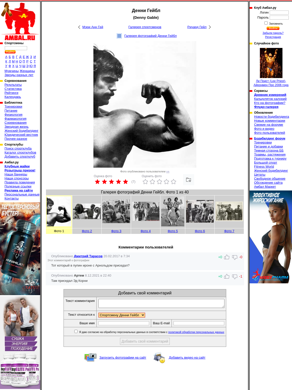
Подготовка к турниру (270, 158)
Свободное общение (269, 178)
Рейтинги (11, 93)
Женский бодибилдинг (21, 131)
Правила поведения (20, 182)
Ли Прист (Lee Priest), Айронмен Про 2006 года (271, 67)
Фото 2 (87, 231)
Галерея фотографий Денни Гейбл (150, 36)
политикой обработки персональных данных (204, 333)
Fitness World (264, 166)
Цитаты (259, 174)
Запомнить (275, 23)
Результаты (13, 85)
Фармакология (15, 118)
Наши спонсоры (17, 178)
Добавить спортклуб (20, 156)
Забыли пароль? (273, 32)
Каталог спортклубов (20, 152)
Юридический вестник (21, 135)
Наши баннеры (16, 174)
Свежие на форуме (268, 124)
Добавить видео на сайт (187, 359)
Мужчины (12, 71)
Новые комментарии (269, 120)
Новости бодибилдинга (271, 116)
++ (167, 171)
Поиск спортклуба (18, 148)
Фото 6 (200, 231)
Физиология (13, 114)
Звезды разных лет (19, 75)
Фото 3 (116, 231)
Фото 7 (229, 231)
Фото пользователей (269, 133)
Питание (11, 110)
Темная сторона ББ (269, 150)
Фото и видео (264, 129)
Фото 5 (173, 231)
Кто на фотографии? (269, 103)
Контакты (12, 198)
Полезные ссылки (18, 186)
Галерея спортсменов (145, 27)
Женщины (27, 71)
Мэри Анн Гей (92, 27)
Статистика (13, 89)
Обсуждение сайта (268, 182)
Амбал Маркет (265, 186)
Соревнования (16, 122)
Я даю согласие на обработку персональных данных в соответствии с (159, 333)
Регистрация (273, 36)
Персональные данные (22, 194)
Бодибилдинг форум (269, 138)
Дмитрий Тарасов (88, 256)
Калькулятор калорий (270, 99)
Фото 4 (146, 231)
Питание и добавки (268, 146)
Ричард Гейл (196, 27)
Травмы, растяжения (269, 154)
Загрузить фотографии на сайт (122, 359)
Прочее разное (16, 139)
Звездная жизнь (17, 126)
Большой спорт (265, 162)
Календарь (13, 97)
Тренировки (13, 106)
